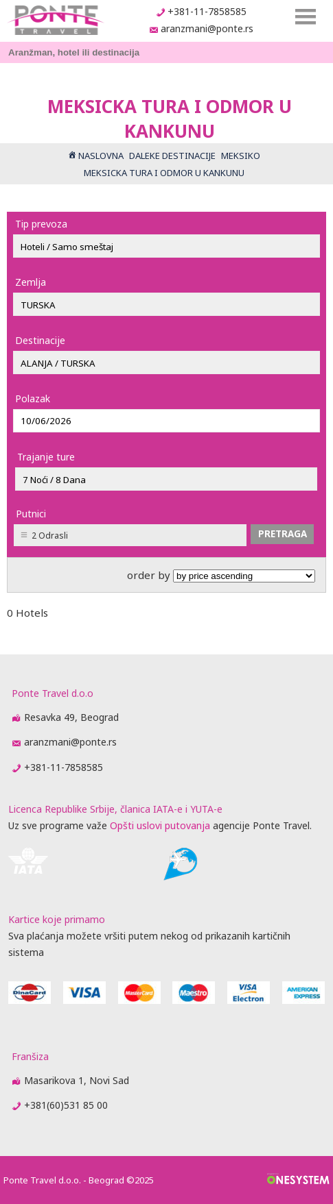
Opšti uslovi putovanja (160, 825)
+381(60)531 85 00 (66, 1104)
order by (221, 575)
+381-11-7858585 (207, 11)
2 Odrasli (50, 535)
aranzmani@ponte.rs (207, 28)
